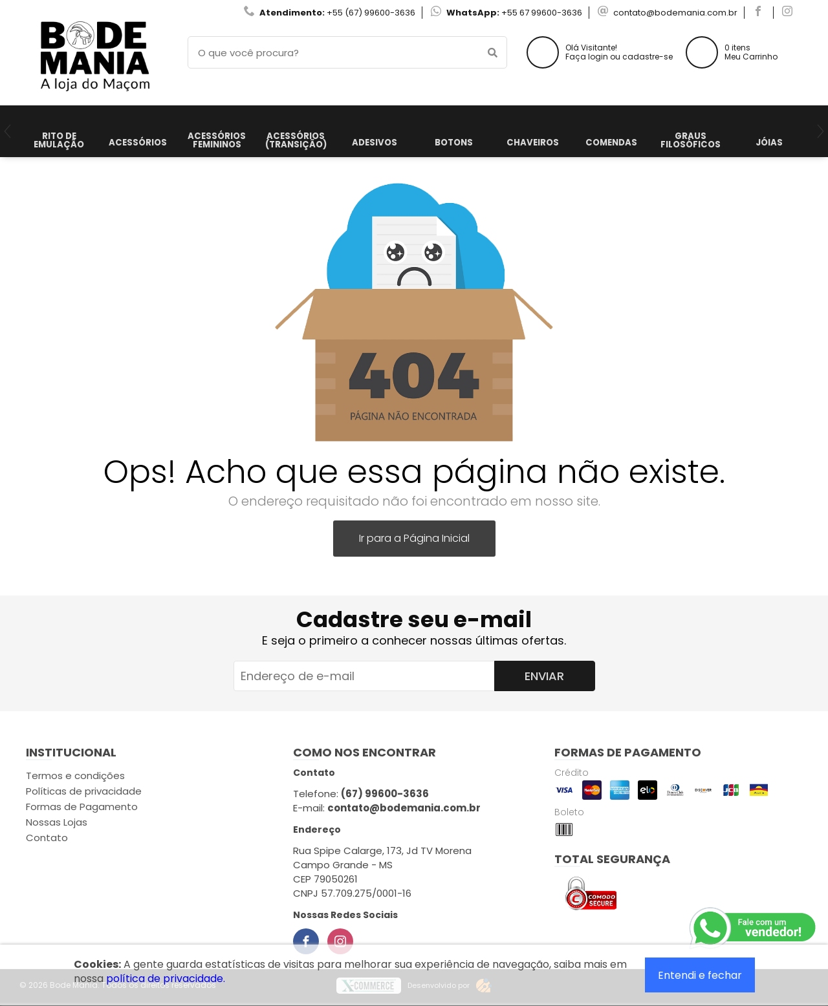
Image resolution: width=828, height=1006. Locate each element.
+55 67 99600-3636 (541, 12)
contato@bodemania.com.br (675, 12)
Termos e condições (75, 775)
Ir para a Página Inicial (414, 538)
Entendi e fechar (700, 975)
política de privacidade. (165, 978)
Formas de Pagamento (82, 806)
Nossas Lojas (56, 822)
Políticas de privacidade (84, 791)
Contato (47, 837)
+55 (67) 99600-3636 (371, 12)
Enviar (544, 676)
